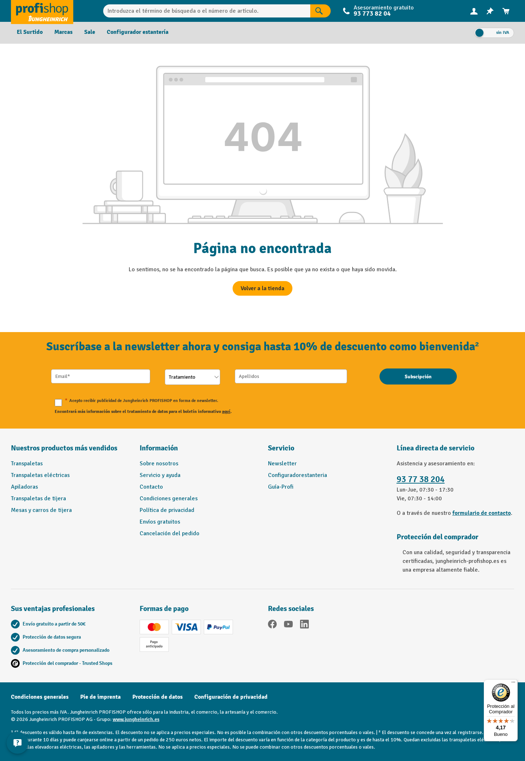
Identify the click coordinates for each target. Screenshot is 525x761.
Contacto (151, 486)
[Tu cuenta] (474, 11)
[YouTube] (288, 625)
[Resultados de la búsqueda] (320, 10)
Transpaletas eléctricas (40, 475)
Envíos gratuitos (160, 521)
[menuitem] (474, 11)
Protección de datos (157, 697)
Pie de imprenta (100, 697)
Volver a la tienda (262, 288)
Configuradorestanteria (297, 475)
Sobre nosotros (159, 463)
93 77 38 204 (421, 479)
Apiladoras (24, 486)
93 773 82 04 (372, 13)
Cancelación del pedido (169, 533)
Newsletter (282, 463)
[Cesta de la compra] (506, 11)
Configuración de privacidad (231, 697)
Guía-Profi (280, 486)
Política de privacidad (167, 510)
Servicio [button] (281, 448)
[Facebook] (272, 625)
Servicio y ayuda (160, 475)
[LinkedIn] (304, 625)
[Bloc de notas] (490, 11)
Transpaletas (27, 463)
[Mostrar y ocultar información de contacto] (18, 743)
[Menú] (513, 683)
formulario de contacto (481, 513)
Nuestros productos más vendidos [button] (64, 448)
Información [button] (159, 448)
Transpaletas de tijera (38, 498)
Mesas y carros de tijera (41, 510)
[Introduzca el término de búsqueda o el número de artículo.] (207, 10)
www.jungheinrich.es (136, 719)
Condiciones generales (169, 498)
